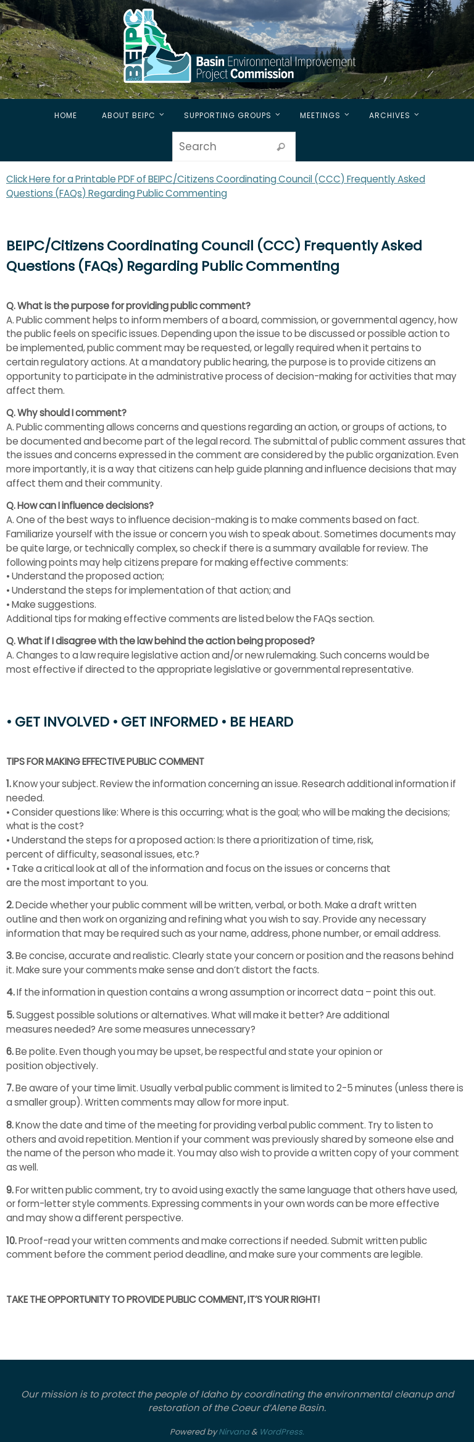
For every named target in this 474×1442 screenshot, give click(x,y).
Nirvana (233, 1432)
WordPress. (281, 1432)
